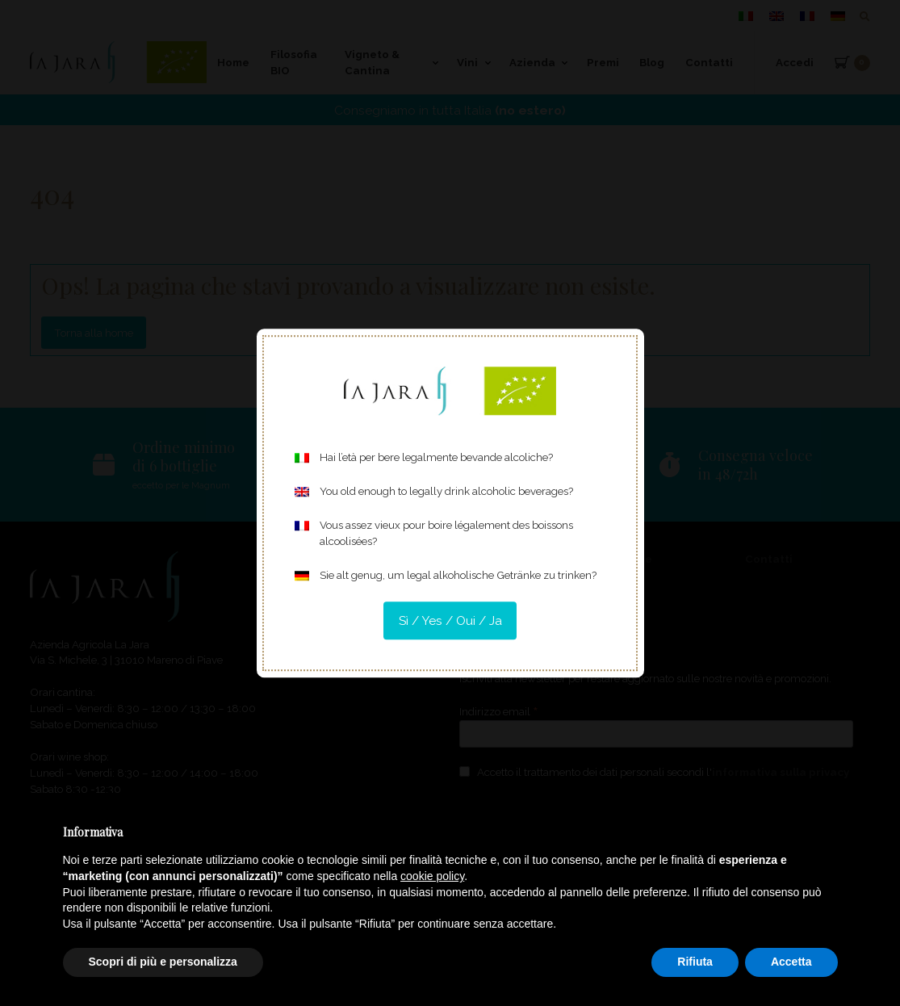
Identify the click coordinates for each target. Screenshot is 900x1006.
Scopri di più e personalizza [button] (163, 961)
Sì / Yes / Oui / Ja (450, 620)
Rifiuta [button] (695, 961)
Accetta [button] (791, 961)
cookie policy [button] (432, 876)
